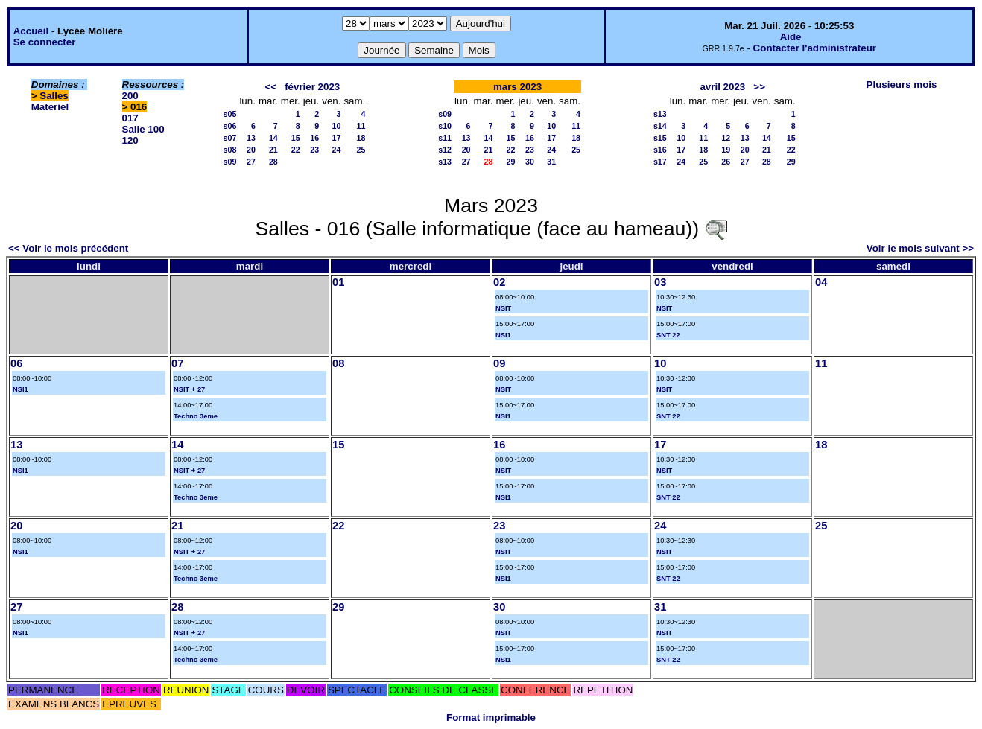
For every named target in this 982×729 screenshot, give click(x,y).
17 (336, 137)
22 (295, 149)
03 (660, 282)
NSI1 (503, 335)
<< (270, 86)
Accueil (30, 30)
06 (16, 363)
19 (725, 149)
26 (725, 161)
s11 (445, 137)
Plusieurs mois (902, 84)
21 (273, 149)
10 (336, 125)
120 (130, 140)
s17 (660, 161)
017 (130, 118)
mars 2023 (517, 86)
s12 (445, 149)
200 (130, 95)
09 (499, 363)
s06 (230, 125)
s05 (230, 113)
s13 (445, 161)
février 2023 (312, 86)
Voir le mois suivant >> (920, 248)
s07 (230, 137)
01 (338, 282)
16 (314, 137)
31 (551, 161)
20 (251, 149)
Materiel (50, 106)
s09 (230, 161)
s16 (660, 149)
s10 (445, 125)
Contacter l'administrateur (814, 48)
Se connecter (44, 42)
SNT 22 (668, 335)
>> (759, 86)
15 (295, 137)
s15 (660, 137)
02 (499, 282)
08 (338, 363)
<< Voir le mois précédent (68, 248)
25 (360, 149)
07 (177, 363)
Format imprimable (491, 717)
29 (511, 161)
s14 (660, 125)
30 (529, 161)
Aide (791, 36)
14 (273, 137)
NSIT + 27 (189, 389)
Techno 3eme (196, 416)
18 (360, 137)
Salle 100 (143, 129)
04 (821, 282)
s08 (230, 149)
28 (273, 161)
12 (725, 137)
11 (360, 125)
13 (251, 137)
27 (251, 161)
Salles (54, 95)
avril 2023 (722, 86)
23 (314, 149)
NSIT (503, 308)
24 (336, 149)
